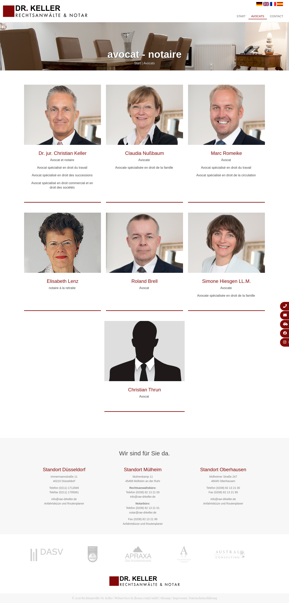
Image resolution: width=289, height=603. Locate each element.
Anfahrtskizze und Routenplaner (64, 503)
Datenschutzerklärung (203, 598)
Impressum (180, 598)
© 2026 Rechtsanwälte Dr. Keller (92, 598)
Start (241, 16)
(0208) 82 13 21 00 (148, 492)
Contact (276, 16)
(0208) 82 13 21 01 (148, 508)
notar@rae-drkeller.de (142, 512)
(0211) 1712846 (69, 487)
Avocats (257, 16)
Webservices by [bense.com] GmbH (136, 598)
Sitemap (165, 598)
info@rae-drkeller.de (64, 499)
